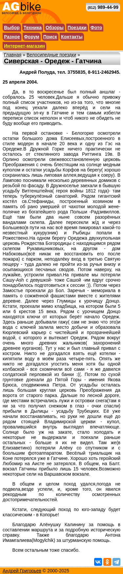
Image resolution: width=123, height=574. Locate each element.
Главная (12, 54)
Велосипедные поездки (51, 54)
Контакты (72, 36)
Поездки (77, 27)
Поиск (50, 36)
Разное (12, 36)
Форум (31, 36)
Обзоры (55, 27)
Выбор (12, 27)
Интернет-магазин (24, 46)
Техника (33, 27)
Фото (96, 27)
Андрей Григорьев (22, 570)
